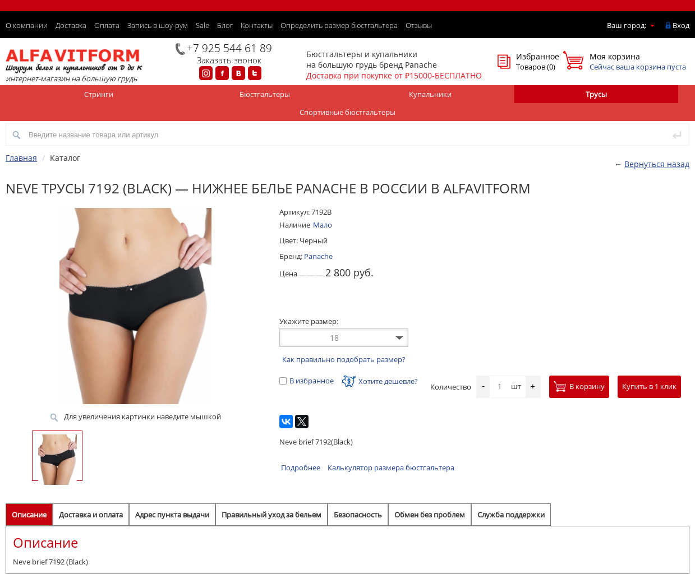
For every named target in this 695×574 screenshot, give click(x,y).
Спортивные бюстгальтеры (347, 112)
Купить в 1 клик (649, 386)
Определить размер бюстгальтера (339, 25)
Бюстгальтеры (265, 94)
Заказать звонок (229, 60)
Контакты (257, 25)
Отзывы (419, 25)
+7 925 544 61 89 (229, 48)
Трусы (596, 94)
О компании (27, 25)
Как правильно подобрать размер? (344, 359)
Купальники (430, 94)
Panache (318, 256)
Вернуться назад (656, 164)
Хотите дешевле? (380, 381)
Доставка (71, 25)
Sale (202, 25)
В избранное (306, 381)
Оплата (106, 25)
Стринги (98, 94)
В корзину (579, 386)
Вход (681, 25)
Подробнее (300, 467)
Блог (225, 25)
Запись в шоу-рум (157, 25)
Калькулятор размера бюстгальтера (391, 467)
